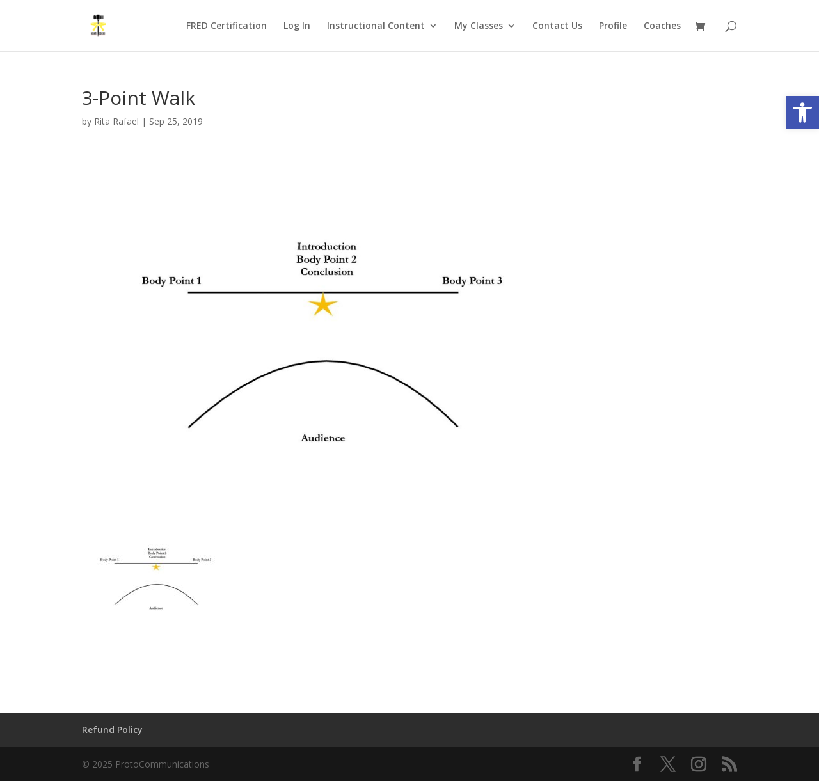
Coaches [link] (662, 26)
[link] (802, 112)
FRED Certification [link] (226, 26)
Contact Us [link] (557, 26)
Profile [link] (613, 26)
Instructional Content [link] (376, 26)
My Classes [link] (478, 26)
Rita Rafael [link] (116, 121)
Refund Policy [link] (112, 729)
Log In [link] (296, 26)
